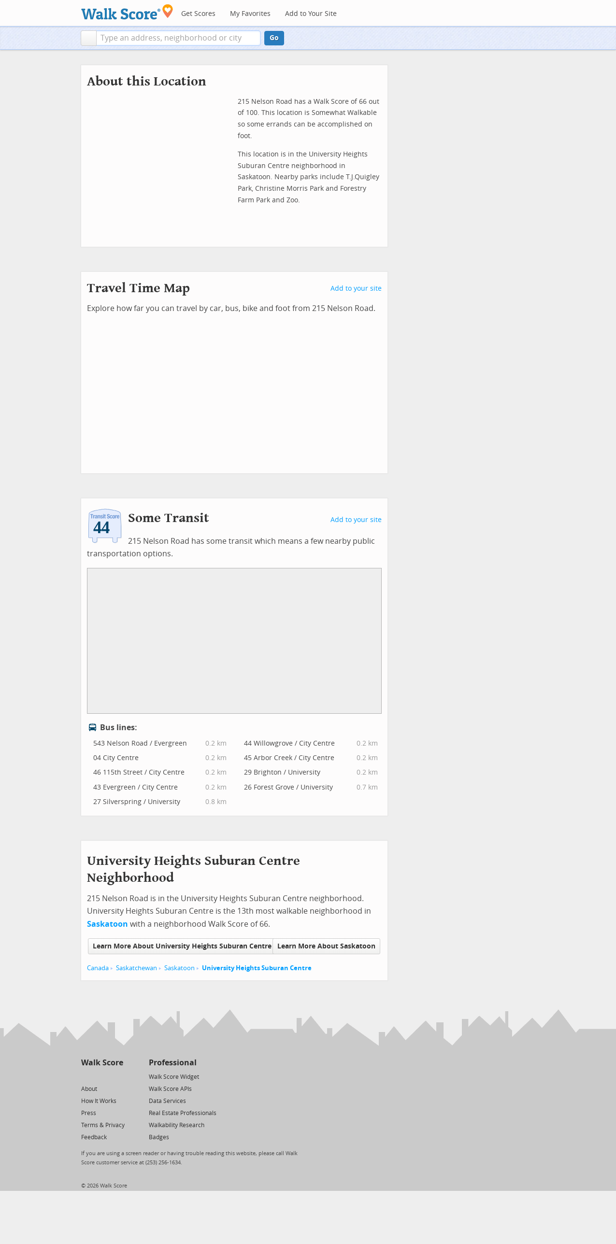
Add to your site (356, 288)
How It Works (98, 1101)
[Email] (116, 1076)
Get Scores (198, 14)
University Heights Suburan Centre (257, 968)
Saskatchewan (136, 968)
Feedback (94, 1137)
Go (274, 38)
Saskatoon (179, 968)
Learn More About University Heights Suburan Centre (182, 946)
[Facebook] (101, 1076)
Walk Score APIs (170, 1089)
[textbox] (178, 38)
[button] (89, 38)
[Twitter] (86, 1076)
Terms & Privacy (103, 1125)
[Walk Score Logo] (127, 12)
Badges (159, 1137)
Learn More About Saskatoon (326, 946)
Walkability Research (176, 1125)
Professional (173, 1062)
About (89, 1089)
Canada (98, 968)
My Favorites (250, 14)
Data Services (167, 1101)
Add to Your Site (311, 14)
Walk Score (102, 1062)
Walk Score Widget (174, 1077)
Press (88, 1113)
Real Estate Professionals (182, 1113)
